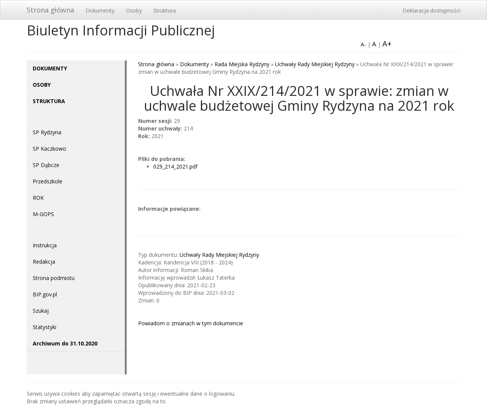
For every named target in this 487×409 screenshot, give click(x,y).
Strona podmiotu (54, 278)
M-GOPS (43, 214)
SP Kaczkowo (49, 148)
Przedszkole (47, 181)
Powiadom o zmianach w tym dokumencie (190, 323)
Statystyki (44, 327)
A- (363, 44)
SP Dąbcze (46, 165)
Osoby (134, 10)
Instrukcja (45, 245)
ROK (38, 197)
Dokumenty (100, 10)
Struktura (164, 10)
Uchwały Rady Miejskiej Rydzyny (315, 64)
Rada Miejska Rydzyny (242, 64)
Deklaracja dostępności (431, 10)
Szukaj (41, 310)
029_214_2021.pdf (175, 166)
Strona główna (50, 9)
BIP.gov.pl (45, 294)
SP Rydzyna (47, 132)
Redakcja (44, 261)
